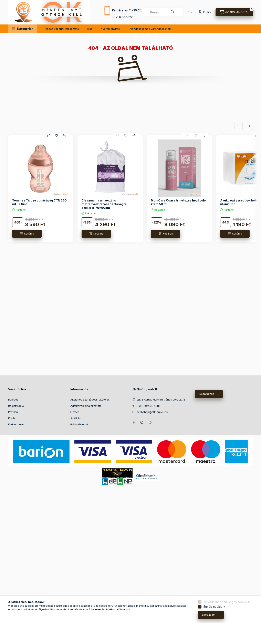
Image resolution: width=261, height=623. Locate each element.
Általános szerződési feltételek (89, 399)
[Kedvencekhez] (56, 135)
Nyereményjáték (111, 28)
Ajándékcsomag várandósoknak (150, 28)
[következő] (249, 126)
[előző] (238, 126)
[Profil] (205, 12)
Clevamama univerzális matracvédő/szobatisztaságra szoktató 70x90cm (104, 204)
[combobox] (162, 12)
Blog (90, 28)
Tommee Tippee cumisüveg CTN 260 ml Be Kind (39, 202)
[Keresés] (173, 12)
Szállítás (75, 418)
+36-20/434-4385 (148, 405)
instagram (142, 422)
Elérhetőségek (79, 424)
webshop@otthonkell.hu (152, 412)
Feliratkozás (206, 393)
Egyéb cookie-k (214, 606)
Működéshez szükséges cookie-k (226, 602)
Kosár (11, 418)
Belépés (13, 399)
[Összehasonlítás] (48, 135)
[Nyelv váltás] (188, 12)
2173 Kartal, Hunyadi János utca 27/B (161, 399)
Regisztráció (16, 405)
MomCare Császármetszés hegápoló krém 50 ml (178, 202)
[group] (130, 188)
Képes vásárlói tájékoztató (62, 28)
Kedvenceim (16, 424)
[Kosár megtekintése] (234, 12)
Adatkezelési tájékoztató (86, 405)
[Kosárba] (27, 234)
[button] (22, 28)
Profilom (13, 412)
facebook (134, 422)
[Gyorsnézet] (65, 135)
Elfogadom (208, 614)
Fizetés (74, 412)
